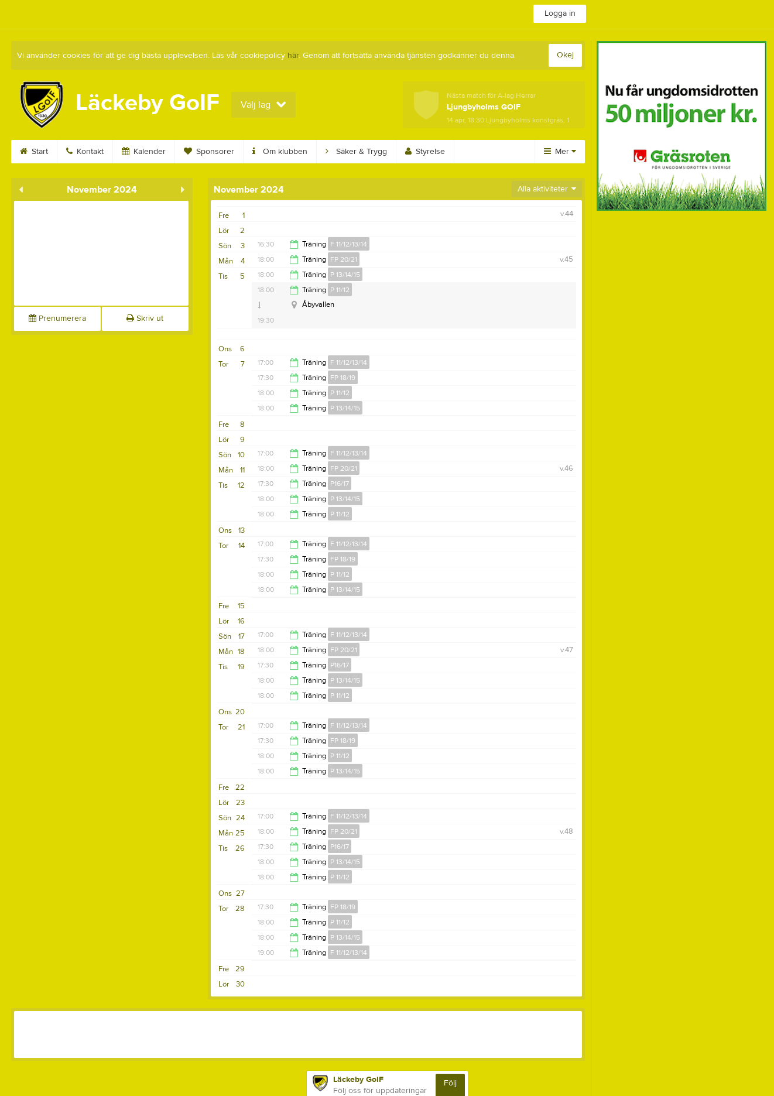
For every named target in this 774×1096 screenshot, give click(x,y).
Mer (560, 151)
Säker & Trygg (356, 151)
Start (34, 151)
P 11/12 (340, 289)
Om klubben (279, 151)
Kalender (144, 151)
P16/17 (339, 483)
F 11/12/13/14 (348, 244)
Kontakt (85, 151)
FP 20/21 (343, 259)
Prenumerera (57, 318)
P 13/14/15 (345, 274)
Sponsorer (209, 151)
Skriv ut (144, 318)
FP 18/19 (342, 377)
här (293, 55)
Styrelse (425, 151)
